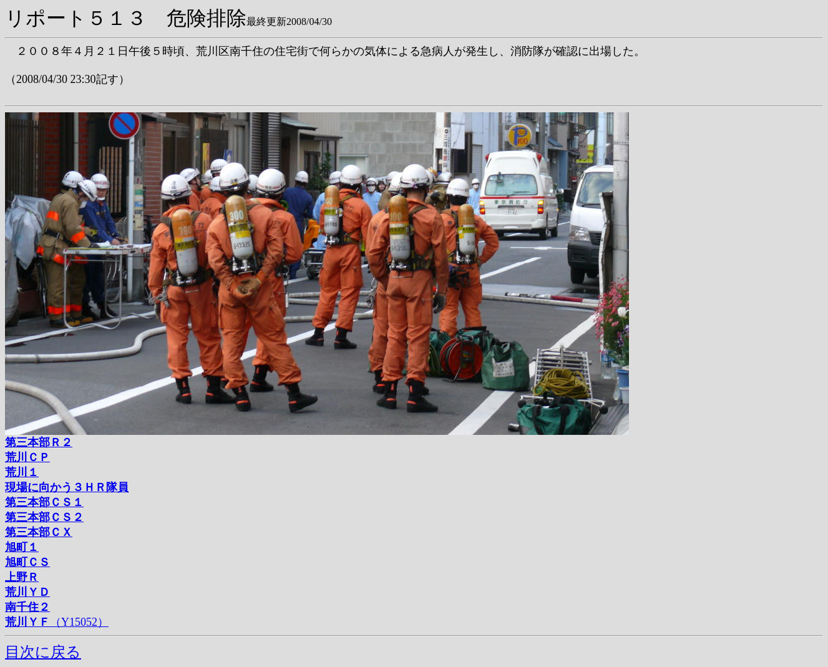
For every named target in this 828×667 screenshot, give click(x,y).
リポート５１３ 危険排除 (125, 18)
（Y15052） (57, 622)
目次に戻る (43, 652)
